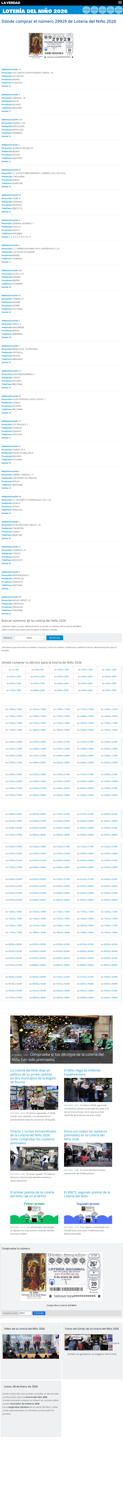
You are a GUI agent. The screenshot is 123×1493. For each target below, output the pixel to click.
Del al (14, 669)
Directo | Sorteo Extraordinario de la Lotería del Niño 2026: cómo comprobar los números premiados (33, 1137)
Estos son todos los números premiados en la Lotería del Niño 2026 (85, 1135)
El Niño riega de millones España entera (82, 1072)
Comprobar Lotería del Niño (62, 1305)
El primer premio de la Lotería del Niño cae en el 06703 (32, 1194)
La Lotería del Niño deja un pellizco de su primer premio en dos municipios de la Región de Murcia (33, 1076)
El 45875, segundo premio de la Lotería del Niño (87, 1194)
